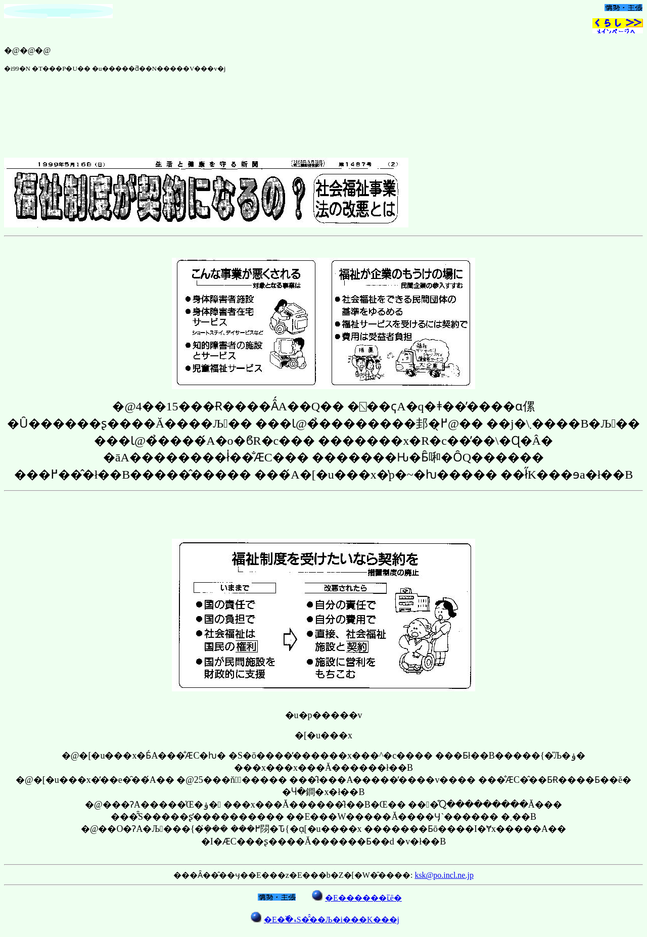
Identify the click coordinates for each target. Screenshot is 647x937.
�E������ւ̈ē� (363, 898)
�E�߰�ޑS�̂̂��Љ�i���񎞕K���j (331, 919)
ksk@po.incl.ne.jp (444, 875)
